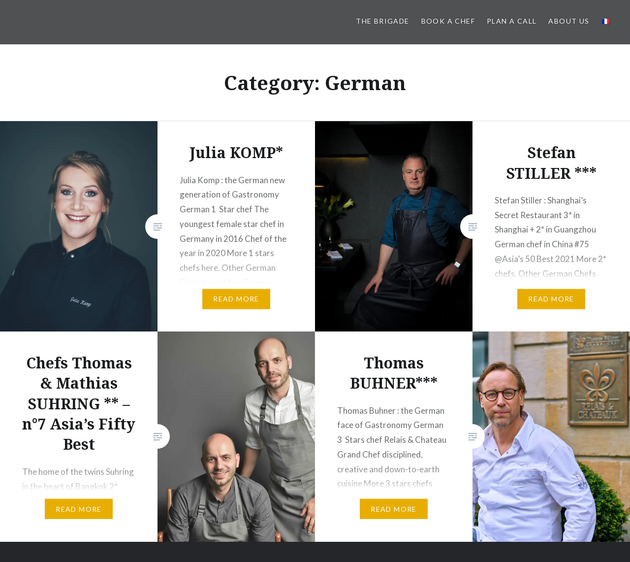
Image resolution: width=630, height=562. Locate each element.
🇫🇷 (605, 21)
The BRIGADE (382, 21)
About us (568, 21)
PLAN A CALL (511, 21)
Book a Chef (448, 21)
